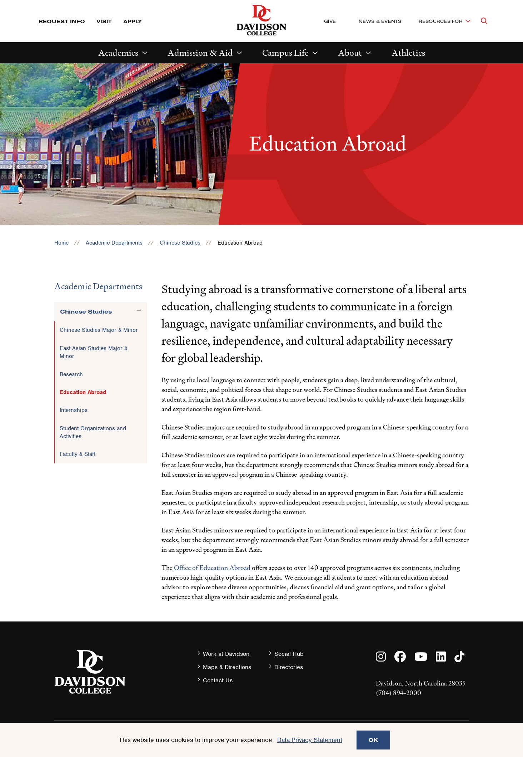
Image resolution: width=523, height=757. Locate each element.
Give (330, 21)
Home (61, 242)
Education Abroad (83, 392)
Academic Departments (114, 242)
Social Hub (289, 654)
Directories (288, 667)
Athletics (408, 52)
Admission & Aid (200, 52)
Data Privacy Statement (309, 740)
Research (71, 374)
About (350, 52)
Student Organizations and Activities (93, 432)
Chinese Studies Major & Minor (99, 330)
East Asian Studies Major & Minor (94, 352)
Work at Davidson (226, 654)
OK (373, 739)
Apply (132, 21)
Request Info (62, 21)
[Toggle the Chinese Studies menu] (139, 310)
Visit (104, 21)
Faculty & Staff (77, 454)
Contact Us (218, 680)
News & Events (380, 21)
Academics (118, 52)
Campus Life (285, 52)
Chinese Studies (180, 242)
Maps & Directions (227, 667)
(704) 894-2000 (398, 693)
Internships (74, 410)
